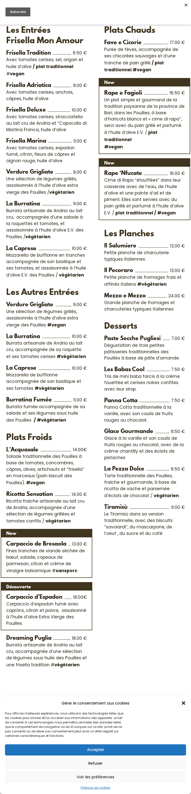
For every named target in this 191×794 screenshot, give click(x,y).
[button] (183, 703)
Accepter (95, 749)
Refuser (95, 763)
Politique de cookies (95, 788)
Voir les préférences (95, 777)
